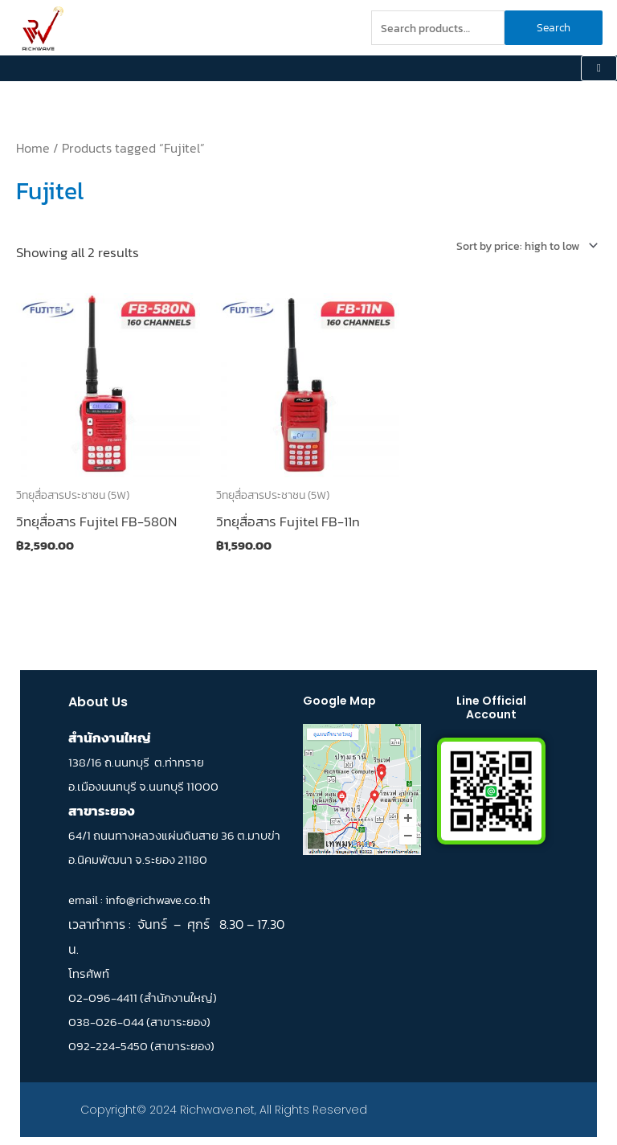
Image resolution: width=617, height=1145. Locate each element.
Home (33, 148)
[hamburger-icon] (599, 68)
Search (553, 27)
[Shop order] (524, 246)
